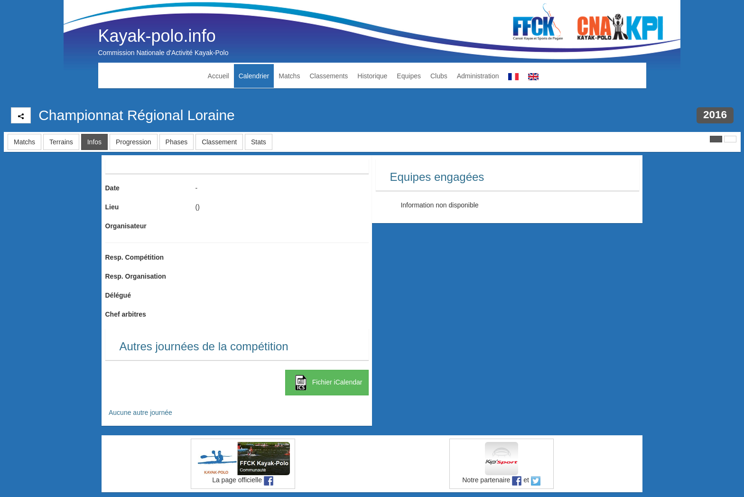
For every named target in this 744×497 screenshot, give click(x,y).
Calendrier (254, 76)
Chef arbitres (125, 314)
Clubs (438, 76)
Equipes (409, 76)
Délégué (118, 295)
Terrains (61, 142)
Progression (133, 142)
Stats (258, 142)
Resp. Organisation (135, 276)
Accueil (218, 76)
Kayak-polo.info (157, 36)
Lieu (112, 207)
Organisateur (126, 226)
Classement (219, 142)
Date (112, 188)
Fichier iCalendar (327, 382)
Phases (177, 142)
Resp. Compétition (134, 257)
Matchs (289, 76)
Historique (372, 76)
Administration (478, 76)
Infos (94, 142)
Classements (328, 76)
